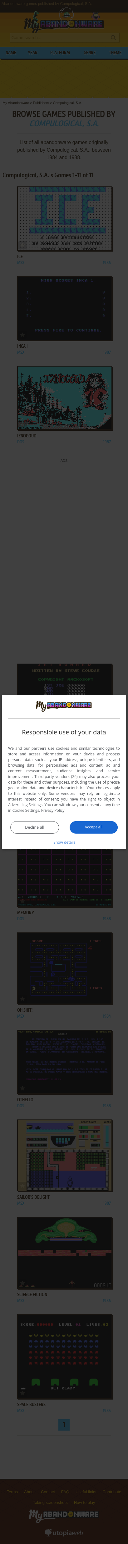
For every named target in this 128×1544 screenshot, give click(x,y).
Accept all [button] (93, 827)
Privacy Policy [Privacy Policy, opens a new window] (53, 810)
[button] (64, 842)
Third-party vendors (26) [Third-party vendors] (55, 776)
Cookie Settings (25, 810)
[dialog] (64, 772)
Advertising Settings (25, 804)
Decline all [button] (34, 827)
